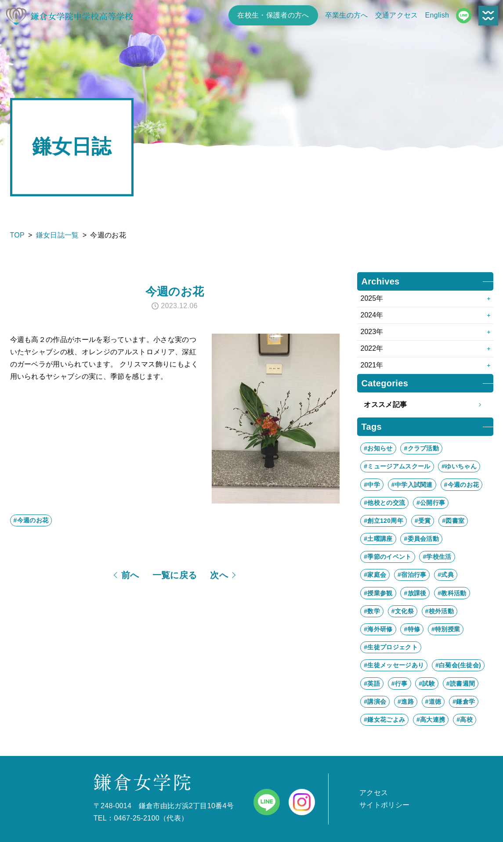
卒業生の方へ (346, 15)
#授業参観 (378, 593)
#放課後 (415, 593)
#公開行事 (430, 502)
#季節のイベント (387, 556)
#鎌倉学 (463, 701)
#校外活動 (439, 611)
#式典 (446, 574)
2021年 (372, 365)
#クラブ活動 (421, 448)
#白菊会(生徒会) (458, 665)
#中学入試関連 (412, 484)
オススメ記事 (425, 405)
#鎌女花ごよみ (384, 719)
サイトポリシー (384, 805)
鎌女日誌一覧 (57, 235)
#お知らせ (378, 448)
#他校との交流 (384, 502)
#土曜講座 (378, 538)
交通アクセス (396, 15)
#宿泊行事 (412, 574)
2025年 (372, 298)
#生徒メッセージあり (394, 665)
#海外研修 (378, 629)
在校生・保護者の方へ (273, 15)
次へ (219, 575)
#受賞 (423, 520)
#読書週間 (460, 683)
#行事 (399, 683)
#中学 (372, 484)
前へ (130, 575)
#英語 (372, 683)
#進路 (406, 701)
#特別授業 (445, 629)
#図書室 (453, 520)
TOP (17, 235)
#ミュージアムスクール (397, 466)
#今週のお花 (31, 520)
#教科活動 (452, 593)
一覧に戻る (174, 575)
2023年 (372, 331)
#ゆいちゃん (459, 466)
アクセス (373, 792)
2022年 (372, 348)
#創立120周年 (383, 520)
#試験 (427, 683)
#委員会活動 (421, 538)
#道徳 (433, 701)
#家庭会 (375, 574)
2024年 (372, 315)
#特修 (412, 629)
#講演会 (375, 701)
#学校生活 (437, 556)
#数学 (372, 611)
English (437, 15)
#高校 (464, 719)
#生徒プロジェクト (391, 647)
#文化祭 (402, 611)
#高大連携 (430, 719)
